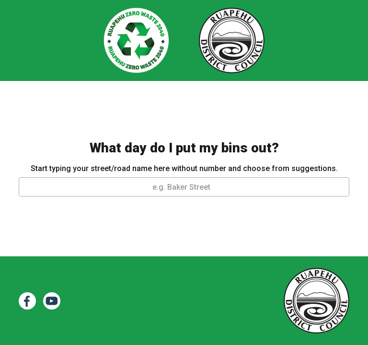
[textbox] (184, 187)
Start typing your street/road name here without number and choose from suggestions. (184, 168)
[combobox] (184, 186)
